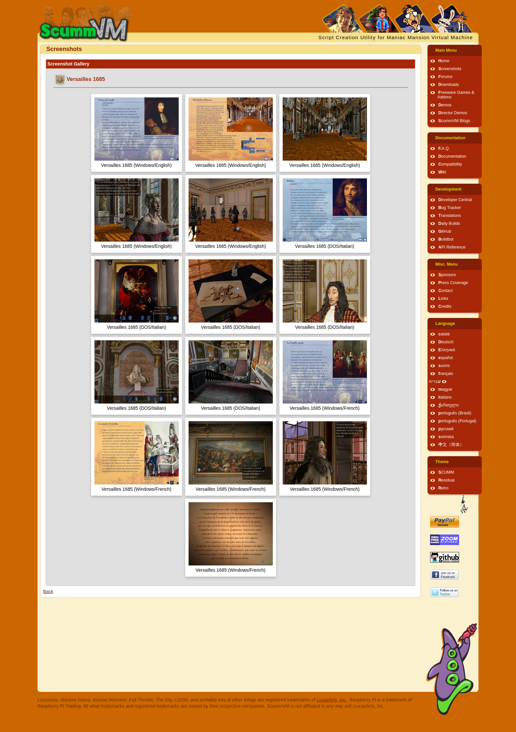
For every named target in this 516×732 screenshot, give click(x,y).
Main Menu (446, 50)
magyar (445, 389)
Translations (449, 215)
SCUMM (446, 472)
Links (443, 298)
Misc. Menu (446, 264)
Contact (445, 290)
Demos (445, 105)
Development (448, 189)
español (445, 357)
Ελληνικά (446, 350)
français (445, 373)
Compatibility (450, 164)
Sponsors (447, 275)
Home (444, 61)
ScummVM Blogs (454, 120)
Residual (446, 480)
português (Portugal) (457, 421)
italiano (445, 397)
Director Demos (452, 113)
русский (445, 429)
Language (445, 323)
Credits (445, 306)
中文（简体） (451, 444)
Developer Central (455, 199)
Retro (443, 488)
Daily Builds (449, 223)
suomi (444, 365)
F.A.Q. (444, 148)
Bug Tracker (449, 207)
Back (48, 591)
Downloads (448, 84)
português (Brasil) (454, 413)
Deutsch (445, 342)
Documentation (450, 138)
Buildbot (445, 239)
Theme (442, 461)
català (444, 334)
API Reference (452, 247)
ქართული (448, 405)
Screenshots (449, 68)
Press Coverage (453, 282)
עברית (435, 381)
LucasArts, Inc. (332, 699)
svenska (446, 436)
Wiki (442, 172)
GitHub (444, 231)
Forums (445, 76)
